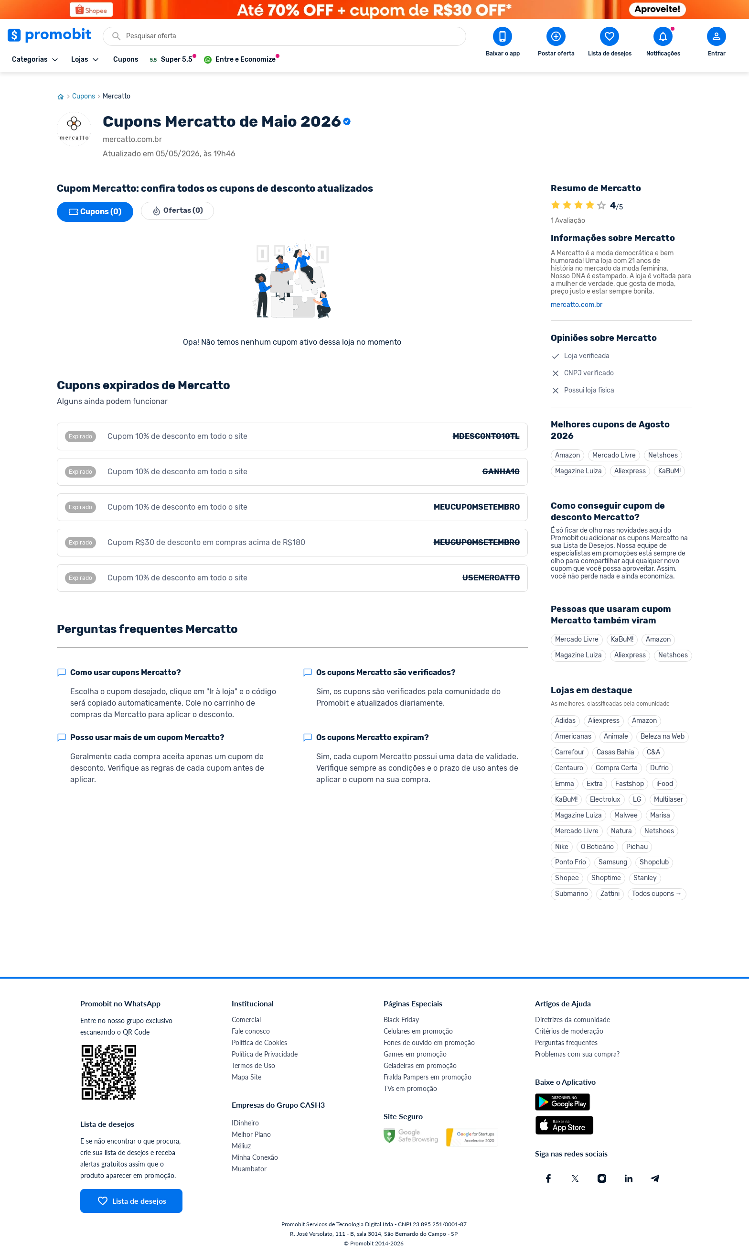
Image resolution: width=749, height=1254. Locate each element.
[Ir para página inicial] (64, 87)
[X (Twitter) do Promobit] (575, 1177)
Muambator (249, 1168)
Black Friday (401, 1018)
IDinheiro (245, 1122)
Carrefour (569, 746)
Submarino (571, 893)
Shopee (567, 876)
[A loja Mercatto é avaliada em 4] (555, 196)
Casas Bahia (615, 746)
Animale (616, 730)
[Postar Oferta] (556, 43)
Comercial (246, 1018)
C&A (653, 746)
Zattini (610, 893)
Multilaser (668, 795)
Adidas (565, 714)
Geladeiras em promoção (420, 1064)
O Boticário (597, 844)
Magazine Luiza (578, 462)
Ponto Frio (570, 860)
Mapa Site (246, 1076)
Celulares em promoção (418, 1030)
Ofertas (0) (179, 202)
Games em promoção (415, 1053)
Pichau (637, 844)
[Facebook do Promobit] (548, 1177)
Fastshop (629, 779)
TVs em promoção (410, 1087)
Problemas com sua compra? (577, 1053)
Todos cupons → (657, 893)
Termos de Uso (253, 1064)
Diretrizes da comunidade (572, 1018)
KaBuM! (669, 462)
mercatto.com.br (576, 296)
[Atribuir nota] (601, 196)
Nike (561, 844)
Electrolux (605, 795)
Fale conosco (251, 1030)
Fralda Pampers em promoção (427, 1076)
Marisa (660, 811)
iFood (664, 779)
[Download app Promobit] (502, 43)
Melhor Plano (251, 1133)
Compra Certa (617, 763)
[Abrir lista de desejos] (609, 43)
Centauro (569, 763)
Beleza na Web (663, 730)
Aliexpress (630, 462)
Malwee (626, 811)
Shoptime (606, 876)
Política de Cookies (259, 1041)
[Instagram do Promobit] (601, 1177)
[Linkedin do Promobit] (628, 1177)
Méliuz (241, 1145)
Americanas (573, 730)
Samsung (613, 860)
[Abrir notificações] (663, 43)
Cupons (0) (95, 202)
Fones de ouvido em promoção (429, 1041)
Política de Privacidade (265, 1053)
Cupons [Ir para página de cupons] (87, 87)
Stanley (645, 876)
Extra (595, 779)
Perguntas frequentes (566, 1041)
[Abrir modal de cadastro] (716, 43)
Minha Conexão (255, 1156)
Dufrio (659, 763)
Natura (621, 828)
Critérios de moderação (569, 1030)
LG (637, 795)
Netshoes (663, 446)
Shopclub (654, 860)
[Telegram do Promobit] (655, 1177)
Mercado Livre (614, 446)
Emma (564, 779)
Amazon (567, 446)
